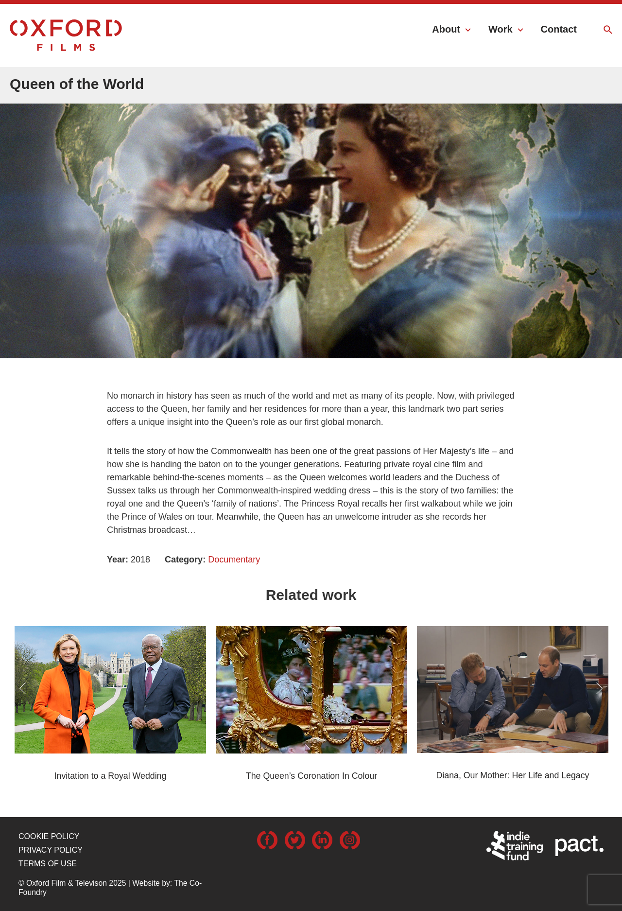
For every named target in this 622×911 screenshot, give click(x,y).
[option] (311, 217)
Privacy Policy (50, 850)
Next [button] (599, 688)
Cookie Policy (48, 836)
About (446, 29)
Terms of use (47, 863)
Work (500, 29)
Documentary (234, 559)
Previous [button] (22, 688)
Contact (559, 29)
